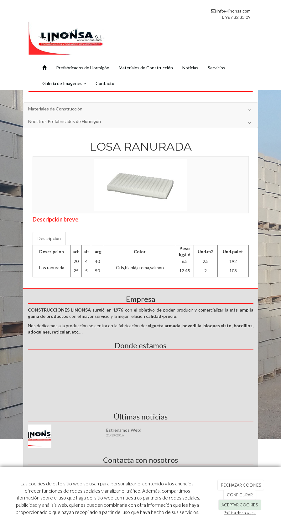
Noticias (190, 67)
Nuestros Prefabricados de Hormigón (140, 122)
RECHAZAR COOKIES (241, 485)
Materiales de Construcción (146, 67)
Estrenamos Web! (124, 430)
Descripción (49, 238)
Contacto (105, 83)
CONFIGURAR (240, 494)
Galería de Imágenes (64, 83)
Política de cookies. (240, 512)
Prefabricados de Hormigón (82, 67)
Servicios (216, 67)
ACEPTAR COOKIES (239, 504)
